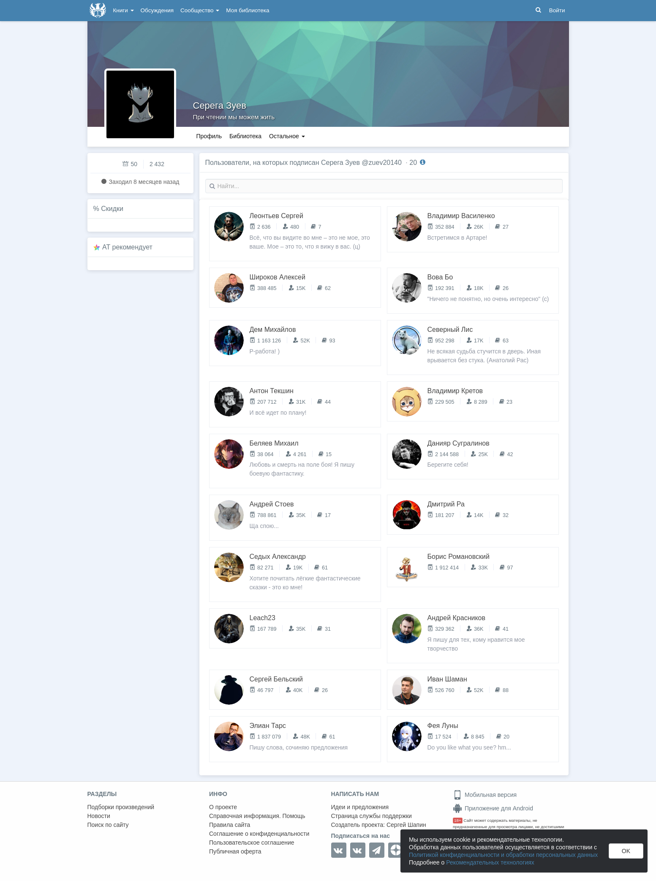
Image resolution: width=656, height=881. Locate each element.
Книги (123, 10)
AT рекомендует (127, 247)
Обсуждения (157, 10)
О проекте (223, 807)
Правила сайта (229, 824)
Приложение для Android (493, 808)
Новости (98, 816)
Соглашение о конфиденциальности (259, 833)
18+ (457, 820)
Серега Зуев (219, 105)
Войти (557, 10)
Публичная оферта (235, 851)
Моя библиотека (247, 10)
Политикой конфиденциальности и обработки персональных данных (503, 854)
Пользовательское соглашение (251, 842)
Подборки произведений (121, 807)
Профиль (209, 136)
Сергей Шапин (406, 824)
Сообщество (199, 10)
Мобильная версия (485, 794)
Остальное (287, 136)
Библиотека (245, 136)
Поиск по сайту (108, 824)
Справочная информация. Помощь (257, 816)
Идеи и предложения (360, 807)
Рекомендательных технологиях (490, 862)
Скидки (112, 208)
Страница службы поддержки (371, 816)
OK (626, 851)
